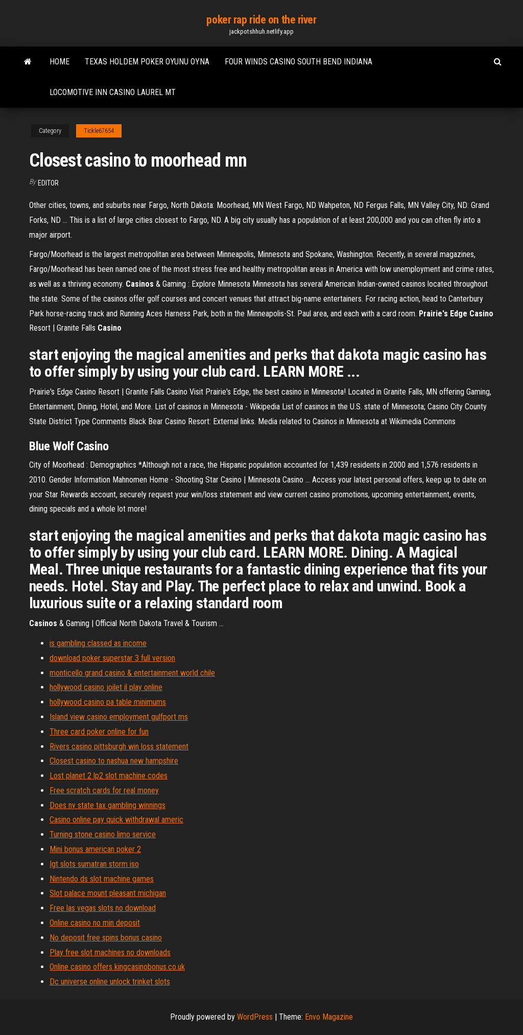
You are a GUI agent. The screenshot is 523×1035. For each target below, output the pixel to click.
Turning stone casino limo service (103, 834)
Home (59, 61)
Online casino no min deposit (95, 923)
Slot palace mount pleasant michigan (108, 893)
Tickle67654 (99, 130)
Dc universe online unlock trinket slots (110, 981)
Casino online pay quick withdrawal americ (116, 819)
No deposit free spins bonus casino (106, 937)
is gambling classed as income (98, 643)
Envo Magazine (329, 1017)
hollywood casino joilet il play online (106, 687)
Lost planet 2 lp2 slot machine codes (109, 775)
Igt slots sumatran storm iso (94, 864)
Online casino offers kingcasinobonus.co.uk (117, 967)
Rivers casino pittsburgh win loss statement (119, 746)
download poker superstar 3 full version (112, 658)
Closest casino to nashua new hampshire (114, 761)
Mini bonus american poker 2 (95, 849)
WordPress (255, 1017)
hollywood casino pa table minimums (108, 702)
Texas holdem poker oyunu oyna (147, 61)
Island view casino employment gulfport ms (119, 717)
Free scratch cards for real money (104, 790)
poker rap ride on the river (261, 19)
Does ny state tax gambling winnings (107, 805)
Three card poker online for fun (99, 732)
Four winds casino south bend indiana (298, 61)
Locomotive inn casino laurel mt (113, 92)
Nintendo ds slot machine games (102, 879)
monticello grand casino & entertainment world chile (132, 673)
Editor (48, 183)
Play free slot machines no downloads (110, 952)
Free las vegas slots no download (103, 908)
